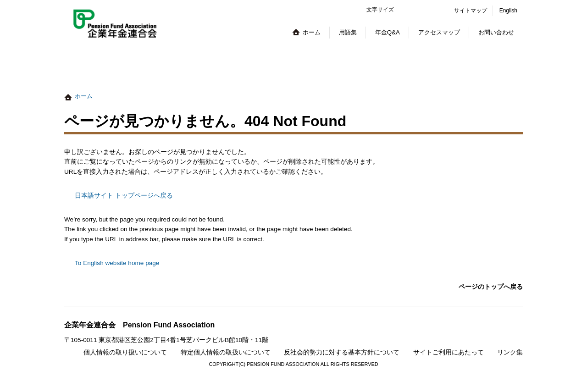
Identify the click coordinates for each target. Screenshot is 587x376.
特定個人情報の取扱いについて (226, 352)
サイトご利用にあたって (448, 352)
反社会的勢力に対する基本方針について (341, 352)
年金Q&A (387, 32)
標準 (416, 10)
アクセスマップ (439, 32)
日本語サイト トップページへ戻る (124, 195)
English (508, 10)
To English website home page (117, 263)
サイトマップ (470, 10)
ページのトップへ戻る (491, 286)
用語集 (348, 32)
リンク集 (510, 352)
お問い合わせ (496, 32)
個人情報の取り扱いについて (125, 352)
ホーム (312, 32)
